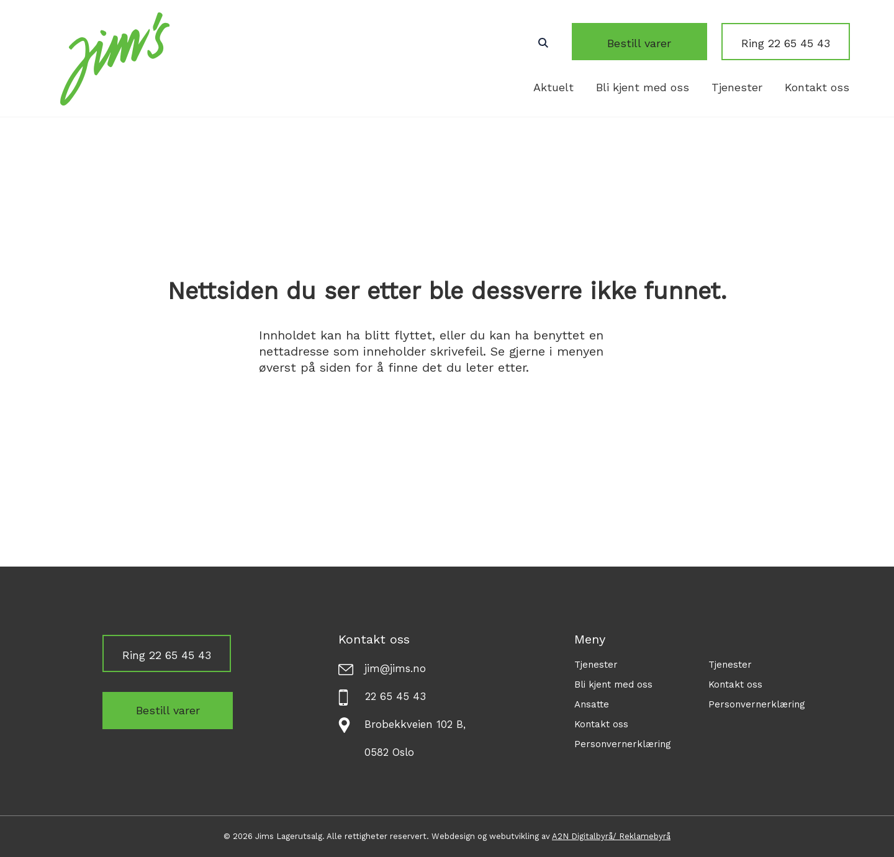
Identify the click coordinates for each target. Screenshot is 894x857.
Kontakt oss (817, 87)
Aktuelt (553, 87)
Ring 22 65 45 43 (785, 43)
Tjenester (736, 87)
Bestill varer (655, 43)
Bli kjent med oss (642, 87)
